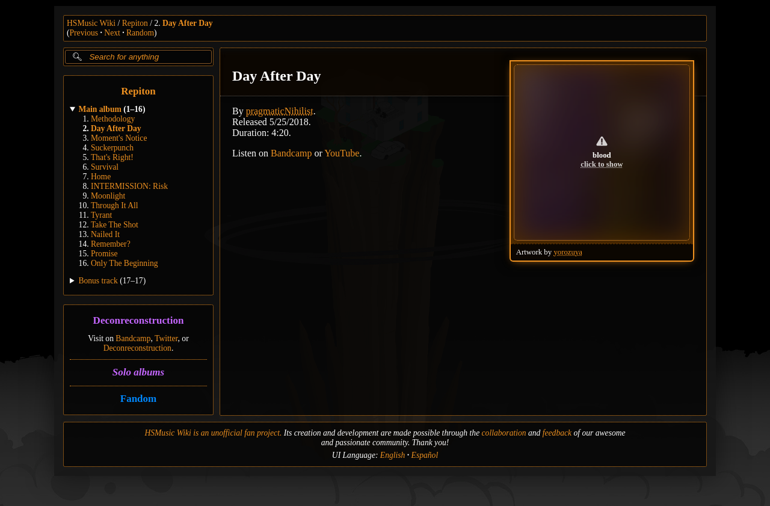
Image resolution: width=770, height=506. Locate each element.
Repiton (135, 23)
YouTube (341, 153)
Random (140, 32)
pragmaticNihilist (279, 111)
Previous (84, 32)
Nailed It (105, 234)
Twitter (166, 338)
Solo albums (138, 372)
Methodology (113, 118)
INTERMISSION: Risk (129, 186)
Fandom (138, 398)
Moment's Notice (119, 138)
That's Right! (112, 157)
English (392, 455)
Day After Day (187, 23)
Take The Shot (114, 224)
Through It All (114, 205)
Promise (104, 253)
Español (425, 455)
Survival (105, 166)
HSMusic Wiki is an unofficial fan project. (213, 432)
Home (101, 176)
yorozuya (567, 252)
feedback (557, 432)
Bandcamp (133, 338)
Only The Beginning (124, 263)
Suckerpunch (112, 147)
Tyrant (101, 215)
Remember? (111, 243)
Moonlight (108, 195)
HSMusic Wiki (91, 23)
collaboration (504, 432)
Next (112, 32)
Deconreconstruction (138, 321)
